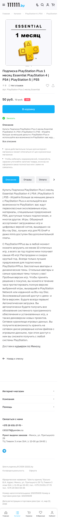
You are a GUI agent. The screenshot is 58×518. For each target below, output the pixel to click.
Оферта (33, 470)
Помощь (7, 406)
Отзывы (28, 179)
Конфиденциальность (13, 470)
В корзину (28, 109)
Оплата (43, 179)
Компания (8, 399)
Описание (11, 179)
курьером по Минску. (28, 346)
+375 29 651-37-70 (11, 425)
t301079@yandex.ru (12, 430)
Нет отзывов (16, 85)
